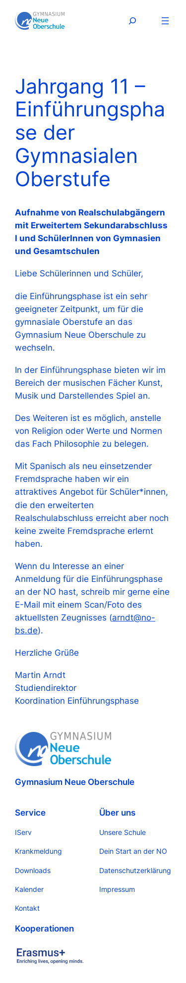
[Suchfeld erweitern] (132, 20)
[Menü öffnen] (165, 21)
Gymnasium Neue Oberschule (74, 782)
